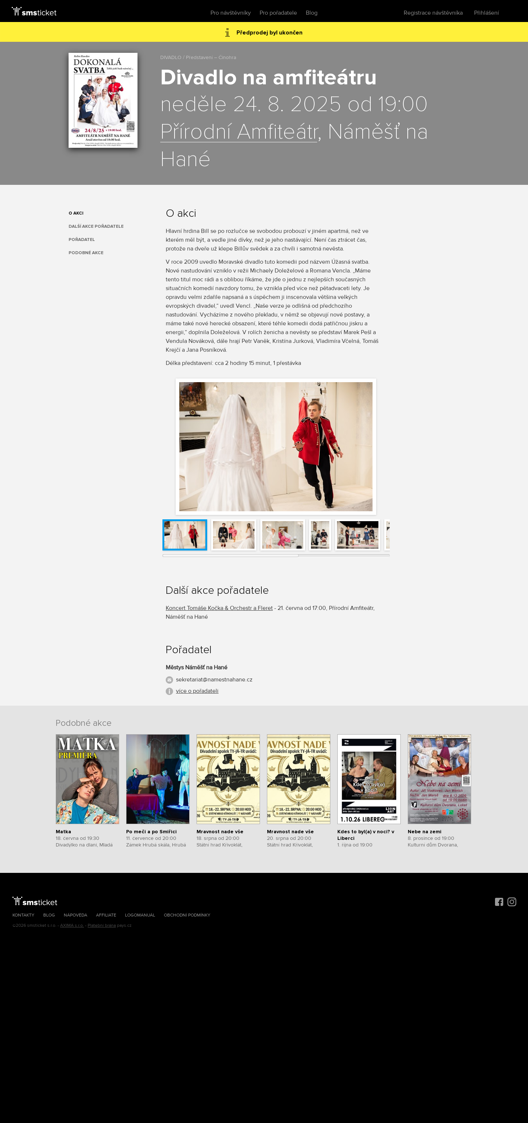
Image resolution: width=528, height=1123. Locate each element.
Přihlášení (486, 13)
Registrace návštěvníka (433, 13)
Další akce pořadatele (96, 226)
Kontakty (23, 915)
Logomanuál (140, 915)
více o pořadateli (197, 691)
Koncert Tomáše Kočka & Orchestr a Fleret (219, 608)
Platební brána (102, 925)
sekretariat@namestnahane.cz (214, 679)
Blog (312, 13)
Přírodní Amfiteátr (238, 132)
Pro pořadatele (278, 13)
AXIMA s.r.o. (72, 925)
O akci (76, 213)
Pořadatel (82, 239)
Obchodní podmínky (187, 915)
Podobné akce (86, 253)
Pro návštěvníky (230, 13)
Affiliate (106, 915)
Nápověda (75, 915)
